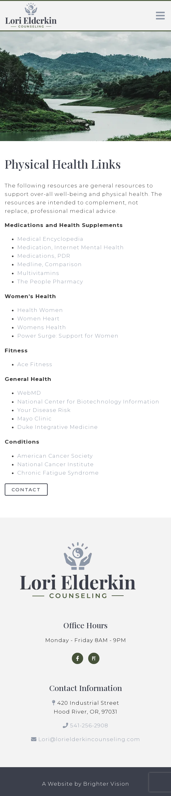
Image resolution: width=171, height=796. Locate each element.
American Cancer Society (55, 456)
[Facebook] (77, 658)
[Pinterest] (93, 658)
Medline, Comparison (49, 264)
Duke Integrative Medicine (57, 427)
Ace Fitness (34, 364)
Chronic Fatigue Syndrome (58, 473)
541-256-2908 (89, 725)
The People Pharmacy (50, 281)
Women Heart (38, 318)
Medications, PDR (43, 256)
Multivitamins (38, 273)
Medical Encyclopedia (50, 239)
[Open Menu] (160, 16)
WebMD (29, 393)
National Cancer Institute (55, 464)
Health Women (40, 310)
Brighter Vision (106, 784)
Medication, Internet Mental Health (70, 247)
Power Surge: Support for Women (68, 336)
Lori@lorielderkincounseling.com (89, 739)
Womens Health (41, 327)
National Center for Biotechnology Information (88, 401)
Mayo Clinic (34, 418)
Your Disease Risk (44, 410)
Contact (26, 490)
